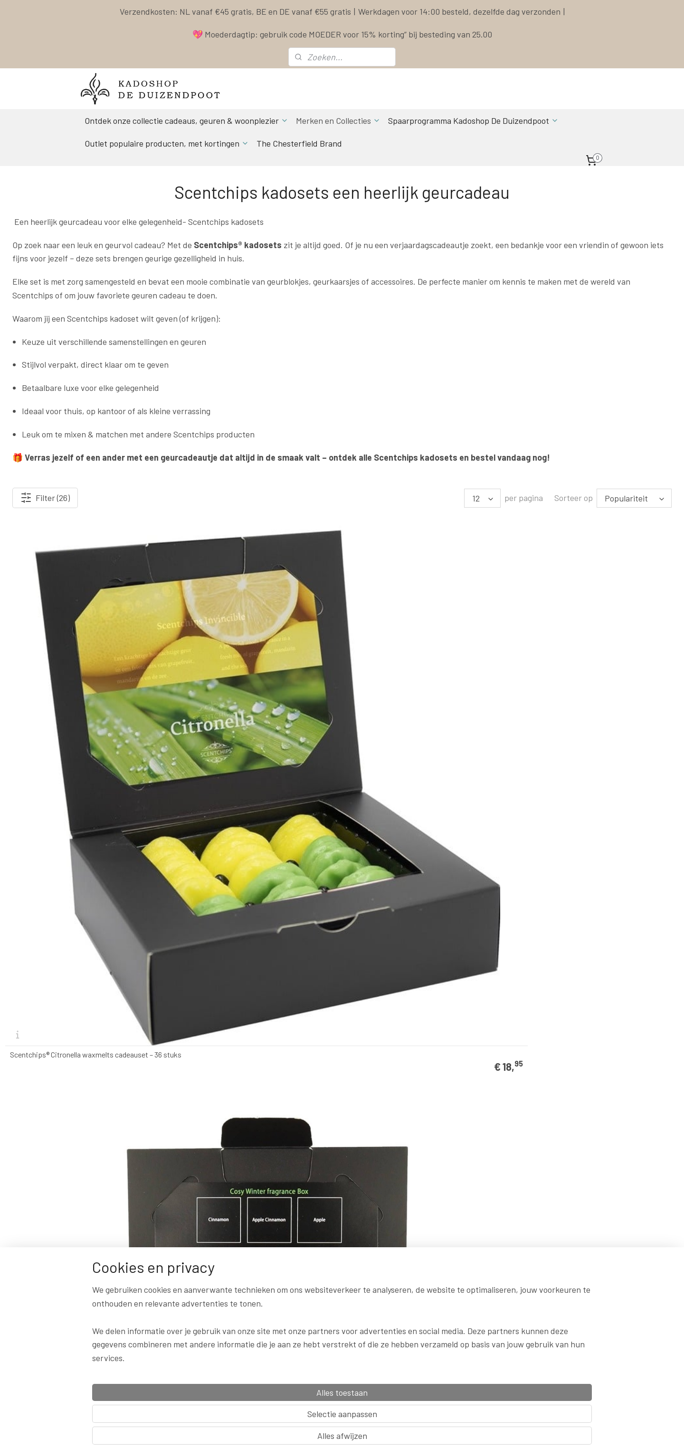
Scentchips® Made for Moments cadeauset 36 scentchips (252, 893)
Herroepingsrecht (424, 1305)
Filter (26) (45, 497)
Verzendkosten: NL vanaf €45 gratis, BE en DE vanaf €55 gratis (235, 11)
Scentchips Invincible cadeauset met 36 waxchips (72, 893)
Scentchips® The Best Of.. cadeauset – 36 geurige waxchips (246, 1097)
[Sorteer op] (634, 498)
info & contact (211, 1316)
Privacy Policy (419, 1284)
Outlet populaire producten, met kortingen (167, 143)
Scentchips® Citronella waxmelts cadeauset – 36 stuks (81, 689)
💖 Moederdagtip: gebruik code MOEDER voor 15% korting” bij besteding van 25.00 (342, 34)
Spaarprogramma (425, 1263)
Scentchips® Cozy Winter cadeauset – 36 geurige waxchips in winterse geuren (245, 689)
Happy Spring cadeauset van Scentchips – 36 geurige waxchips (593, 689)
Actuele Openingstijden (337, 1284)
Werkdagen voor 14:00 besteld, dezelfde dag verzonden (459, 11)
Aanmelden (213, 1358)
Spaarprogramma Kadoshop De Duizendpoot (473, 120)
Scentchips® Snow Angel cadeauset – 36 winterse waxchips (586, 893)
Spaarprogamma (121, 1380)
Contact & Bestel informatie (439, 1242)
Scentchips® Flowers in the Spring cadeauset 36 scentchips (423, 689)
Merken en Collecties (338, 120)
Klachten (412, 1295)
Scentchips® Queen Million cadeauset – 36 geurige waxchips (417, 893)
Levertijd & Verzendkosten (437, 1253)
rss (403, 1439)
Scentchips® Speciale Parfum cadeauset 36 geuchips (78, 1097)
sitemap (388, 1439)
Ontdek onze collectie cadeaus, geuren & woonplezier (186, 120)
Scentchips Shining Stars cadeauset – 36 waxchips (416, 1097)
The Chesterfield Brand (299, 143)
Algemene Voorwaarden (433, 1274)
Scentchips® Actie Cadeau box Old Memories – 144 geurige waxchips (595, 1097)
